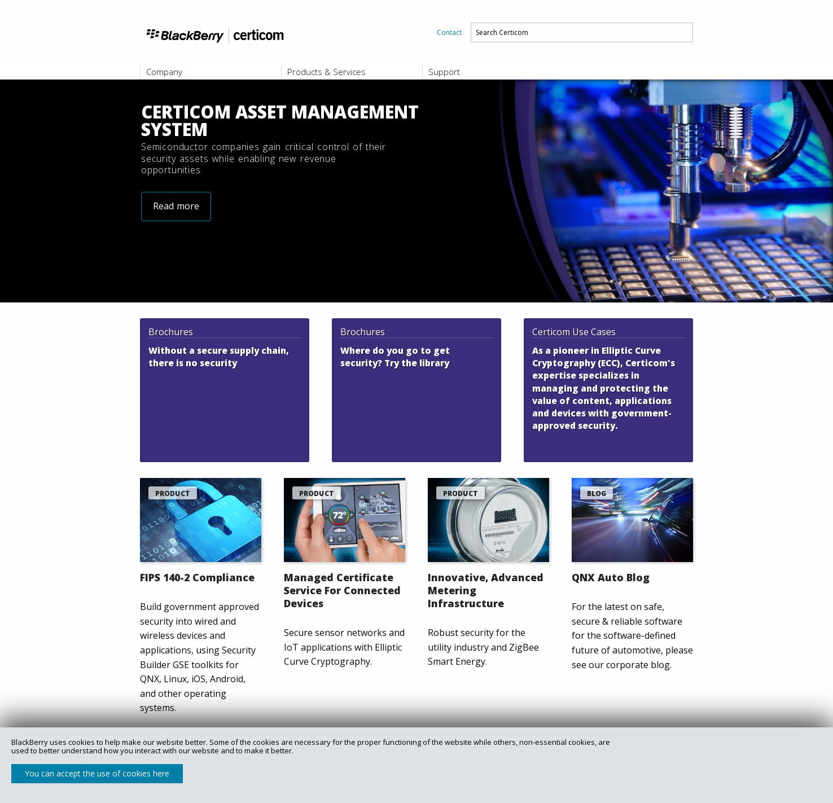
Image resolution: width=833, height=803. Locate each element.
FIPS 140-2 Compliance (197, 577)
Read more (176, 231)
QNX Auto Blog (611, 577)
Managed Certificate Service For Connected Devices (342, 590)
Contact (449, 32)
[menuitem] (449, 32)
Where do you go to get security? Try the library (395, 356)
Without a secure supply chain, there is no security (218, 356)
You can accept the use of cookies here (97, 773)
